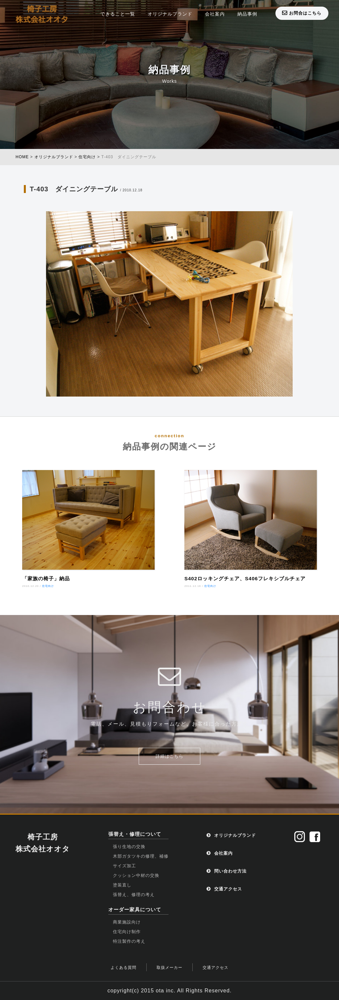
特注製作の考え (129, 941)
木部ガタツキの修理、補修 (141, 856)
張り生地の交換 (129, 846)
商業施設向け (127, 922)
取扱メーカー (169, 967)
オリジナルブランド (170, 14)
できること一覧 (117, 14)
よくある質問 (123, 967)
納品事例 (247, 14)
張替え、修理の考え (134, 894)
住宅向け (48, 586)
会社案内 (215, 14)
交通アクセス (224, 888)
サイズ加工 (124, 865)
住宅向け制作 (127, 931)
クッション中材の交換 (136, 875)
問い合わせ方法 (227, 871)
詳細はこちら (169, 756)
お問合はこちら (301, 13)
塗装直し (122, 884)
